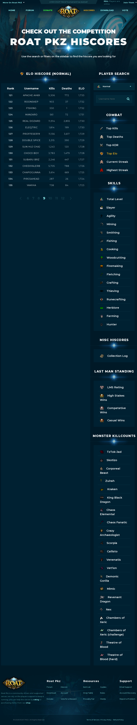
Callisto (108, 551)
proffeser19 (31, 134)
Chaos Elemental (107, 512)
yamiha (31, 185)
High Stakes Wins (112, 397)
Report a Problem (127, 699)
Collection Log (114, 356)
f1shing (31, 108)
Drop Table (88, 693)
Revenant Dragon (111, 599)
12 (62, 198)
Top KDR (109, 145)
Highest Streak (114, 170)
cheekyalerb (31, 166)
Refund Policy (118, 720)
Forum (30, 10)
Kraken (108, 489)
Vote (125, 10)
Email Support (126, 687)
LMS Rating (112, 387)
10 (50, 198)
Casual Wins (112, 420)
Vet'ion (108, 568)
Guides (103, 687)
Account (64, 693)
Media (103, 699)
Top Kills (109, 128)
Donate (47, 10)
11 (56, 198)
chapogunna (31, 172)
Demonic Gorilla (109, 578)
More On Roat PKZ (12, 2)
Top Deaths (111, 137)
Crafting (109, 282)
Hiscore (64, 687)
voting (36, 700)
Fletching (110, 274)
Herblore (109, 307)
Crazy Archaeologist (110, 533)
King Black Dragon (111, 499)
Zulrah (107, 481)
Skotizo (108, 460)
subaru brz (31, 159)
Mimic (107, 588)
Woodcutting (112, 257)
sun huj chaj (31, 146)
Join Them (128, 2)
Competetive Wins (113, 410)
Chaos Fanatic (113, 522)
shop (28, 703)
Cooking (109, 249)
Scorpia (108, 543)
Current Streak (114, 162)
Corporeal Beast (110, 470)
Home (12, 10)
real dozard (31, 121)
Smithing (109, 232)
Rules (102, 693)
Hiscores (89, 10)
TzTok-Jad (110, 452)
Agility (107, 216)
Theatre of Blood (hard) (111, 657)
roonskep (31, 102)
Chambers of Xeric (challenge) (113, 632)
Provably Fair (88, 699)
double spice (31, 140)
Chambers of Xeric (112, 620)
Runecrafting (112, 299)
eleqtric (31, 127)
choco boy (31, 153)
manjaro (31, 114)
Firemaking (111, 266)
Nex (105, 609)
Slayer (107, 207)
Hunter (108, 324)
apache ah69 (31, 95)
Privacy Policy (105, 720)
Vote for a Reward (68, 699)
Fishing (108, 241)
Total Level (111, 199)
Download (107, 10)
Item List (86, 687)
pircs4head (31, 179)
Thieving (109, 291)
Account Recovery (128, 693)
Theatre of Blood (110, 644)
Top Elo (108, 153)
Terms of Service (93, 720)
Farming (109, 316)
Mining (108, 224)
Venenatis (110, 559)
